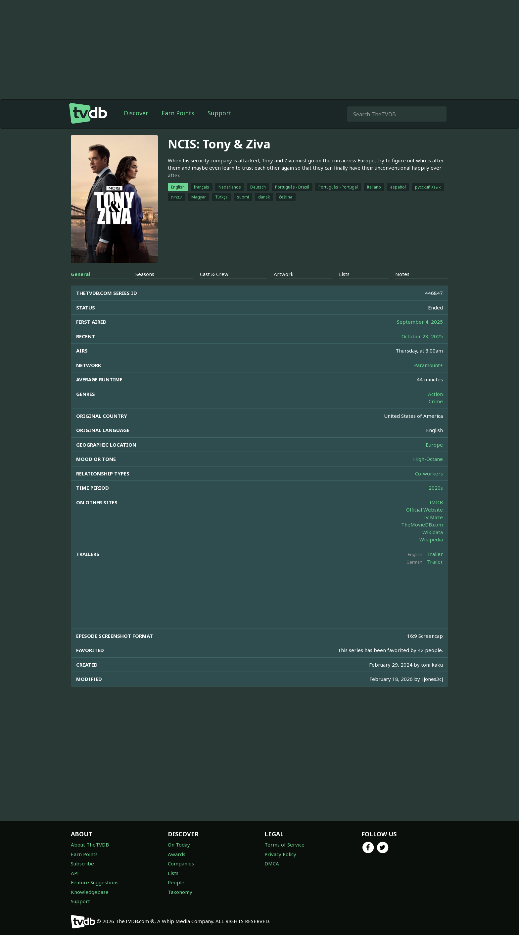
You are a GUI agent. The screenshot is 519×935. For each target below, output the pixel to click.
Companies (181, 863)
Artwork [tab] (284, 274)
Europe (434, 444)
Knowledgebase (90, 892)
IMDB (436, 502)
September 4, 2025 (420, 321)
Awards (176, 854)
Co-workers (429, 473)
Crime (436, 401)
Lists (173, 873)
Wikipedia (431, 539)
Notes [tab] (402, 274)
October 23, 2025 (422, 336)
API (75, 873)
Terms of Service (284, 844)
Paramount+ (428, 365)
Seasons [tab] (144, 274)
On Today (179, 844)
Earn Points (178, 113)
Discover (136, 113)
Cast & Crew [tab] (214, 274)
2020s (436, 487)
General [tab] (80, 274)
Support (219, 113)
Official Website (424, 509)
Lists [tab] (344, 274)
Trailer (435, 554)
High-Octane (428, 459)
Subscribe (82, 863)
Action (435, 394)
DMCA (271, 863)
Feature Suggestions (94, 882)
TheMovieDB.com (422, 524)
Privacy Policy (280, 854)
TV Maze (432, 517)
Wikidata (432, 532)
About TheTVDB (90, 844)
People (176, 882)
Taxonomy (180, 892)
